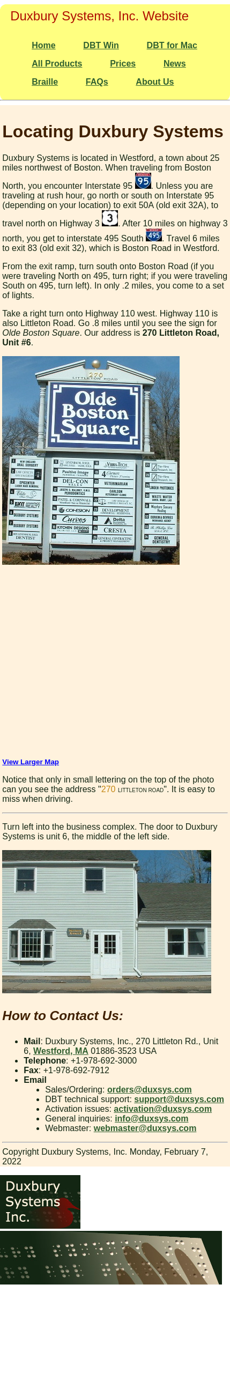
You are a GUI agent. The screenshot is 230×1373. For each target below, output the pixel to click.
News (175, 63)
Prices (123, 63)
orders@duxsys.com (149, 1089)
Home (43, 45)
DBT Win (101, 45)
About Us (155, 81)
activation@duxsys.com (163, 1108)
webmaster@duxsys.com (145, 1128)
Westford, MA (60, 1050)
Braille (45, 81)
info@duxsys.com (151, 1118)
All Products (57, 63)
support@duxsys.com (179, 1099)
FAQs (97, 81)
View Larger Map (30, 762)
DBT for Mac (172, 45)
